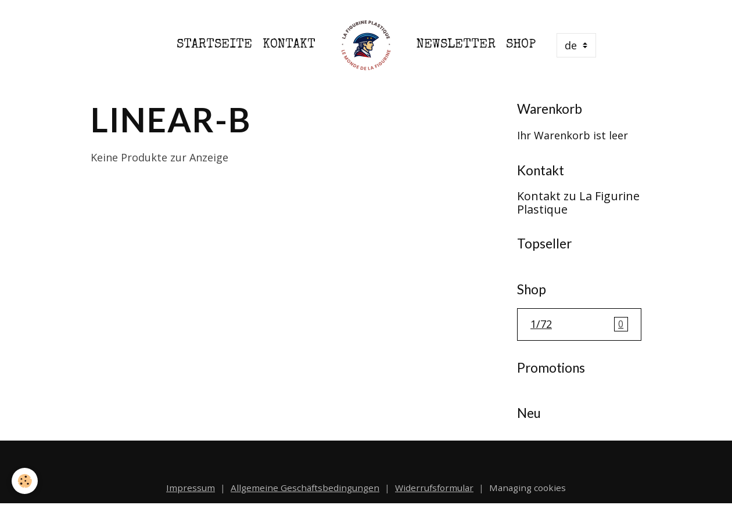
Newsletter (456, 45)
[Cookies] (25, 481)
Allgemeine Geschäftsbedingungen (305, 487)
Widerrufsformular (434, 487)
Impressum (190, 487)
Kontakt (289, 45)
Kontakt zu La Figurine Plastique (578, 203)
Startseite (214, 45)
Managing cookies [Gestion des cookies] (527, 487)
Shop (521, 45)
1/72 (579, 324)
